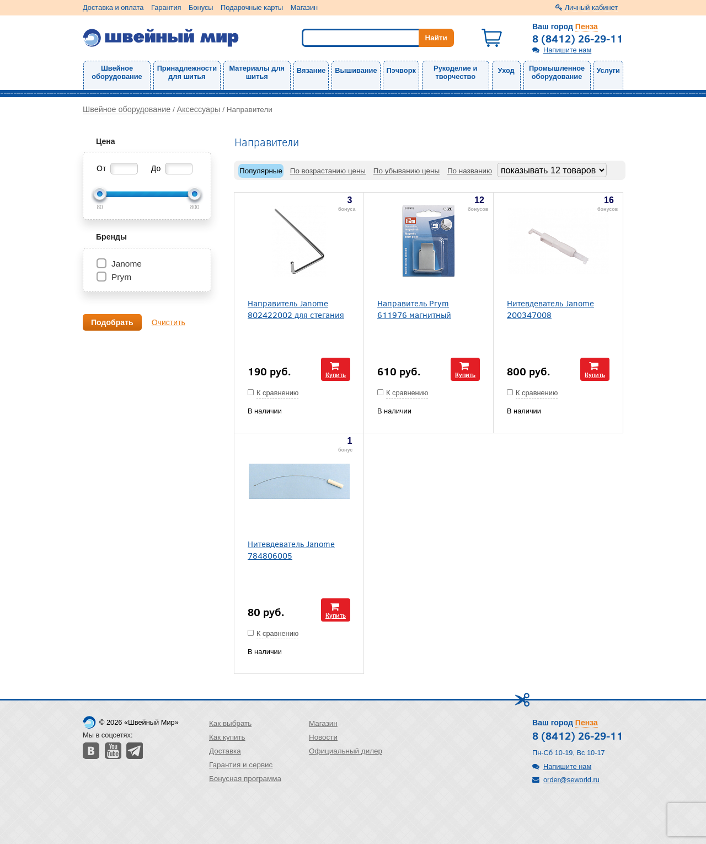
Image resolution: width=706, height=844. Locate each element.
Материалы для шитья (257, 72)
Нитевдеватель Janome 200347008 (550, 308)
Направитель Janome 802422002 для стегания (296, 308)
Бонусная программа (245, 778)
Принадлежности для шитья (187, 72)
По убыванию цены (406, 171)
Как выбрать (230, 723)
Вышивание (356, 70)
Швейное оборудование (117, 72)
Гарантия (166, 7)
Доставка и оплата (113, 7)
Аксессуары (198, 109)
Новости (323, 737)
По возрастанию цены (328, 171)
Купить (335, 374)
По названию (469, 171)
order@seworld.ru (571, 780)
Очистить (168, 322)
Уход (506, 70)
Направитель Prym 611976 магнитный (414, 308)
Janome (126, 263)
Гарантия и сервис (240, 765)
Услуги (608, 70)
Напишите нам (567, 50)
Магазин (304, 7)
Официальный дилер (345, 751)
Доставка (225, 751)
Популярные (260, 171)
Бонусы (201, 7)
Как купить (227, 737)
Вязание (311, 70)
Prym (121, 277)
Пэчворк (400, 70)
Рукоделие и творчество (455, 72)
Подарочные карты (252, 7)
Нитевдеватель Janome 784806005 (291, 549)
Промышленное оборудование (557, 72)
